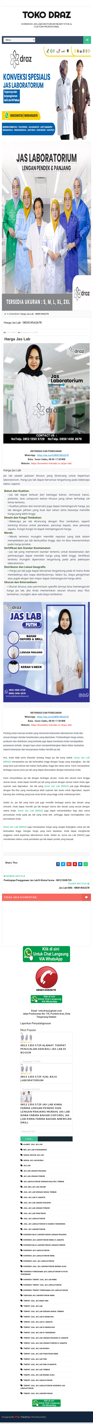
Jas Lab (26, 1167)
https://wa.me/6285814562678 (52, 457)
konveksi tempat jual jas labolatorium (42, 1286)
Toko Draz (46, 15)
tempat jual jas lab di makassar (39, 1329)
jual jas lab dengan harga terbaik (39, 1194)
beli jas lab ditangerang (35, 1151)
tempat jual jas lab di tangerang (39, 1334)
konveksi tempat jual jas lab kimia (40, 1281)
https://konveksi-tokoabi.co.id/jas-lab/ (51, 465)
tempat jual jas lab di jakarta (38, 1324)
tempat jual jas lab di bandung (38, 1318)
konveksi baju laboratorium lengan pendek (44, 1247)
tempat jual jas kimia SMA (35, 1302)
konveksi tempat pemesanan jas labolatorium (45, 1292)
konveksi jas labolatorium (36, 1252)
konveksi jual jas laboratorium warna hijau (44, 1268)
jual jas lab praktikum (34, 1215)
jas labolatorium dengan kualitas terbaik (43, 1183)
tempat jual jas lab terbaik (36, 1371)
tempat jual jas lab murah (36, 1350)
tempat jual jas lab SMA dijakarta (39, 1366)
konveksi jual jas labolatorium (38, 1263)
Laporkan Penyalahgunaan (35, 1024)
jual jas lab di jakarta (34, 1199)
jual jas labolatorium (34, 1220)
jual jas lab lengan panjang (37, 1204)
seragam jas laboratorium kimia (39, 1297)
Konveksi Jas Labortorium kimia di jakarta (43, 1241)
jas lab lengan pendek (34, 1178)
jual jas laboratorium (34, 1231)
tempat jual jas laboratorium (38, 1395)
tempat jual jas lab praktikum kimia (40, 1355)
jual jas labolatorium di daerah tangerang (44, 1226)
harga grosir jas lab (33, 1157)
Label (29, 1140)
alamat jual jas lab (32, 1146)
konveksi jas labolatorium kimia (39, 1257)
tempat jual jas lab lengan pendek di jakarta (45, 1345)
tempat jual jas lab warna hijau (39, 1377)
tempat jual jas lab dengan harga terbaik (43, 1313)
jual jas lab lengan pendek (36, 1210)
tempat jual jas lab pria (35, 1361)
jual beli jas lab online (34, 1188)
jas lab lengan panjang (34, 1173)
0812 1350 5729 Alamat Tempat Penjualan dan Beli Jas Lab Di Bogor (43, 1050)
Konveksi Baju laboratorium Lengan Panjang (44, 1236)
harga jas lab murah (33, 1162)
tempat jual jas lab (32, 1308)
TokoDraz (25, 1418)
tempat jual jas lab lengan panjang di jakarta (45, 1339)
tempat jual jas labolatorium (37, 1382)
